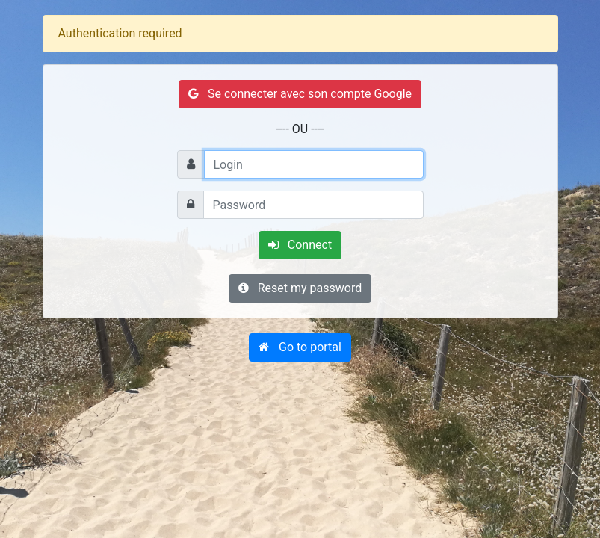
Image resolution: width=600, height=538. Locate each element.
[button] (300, 347)
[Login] (314, 164)
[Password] (313, 205)
